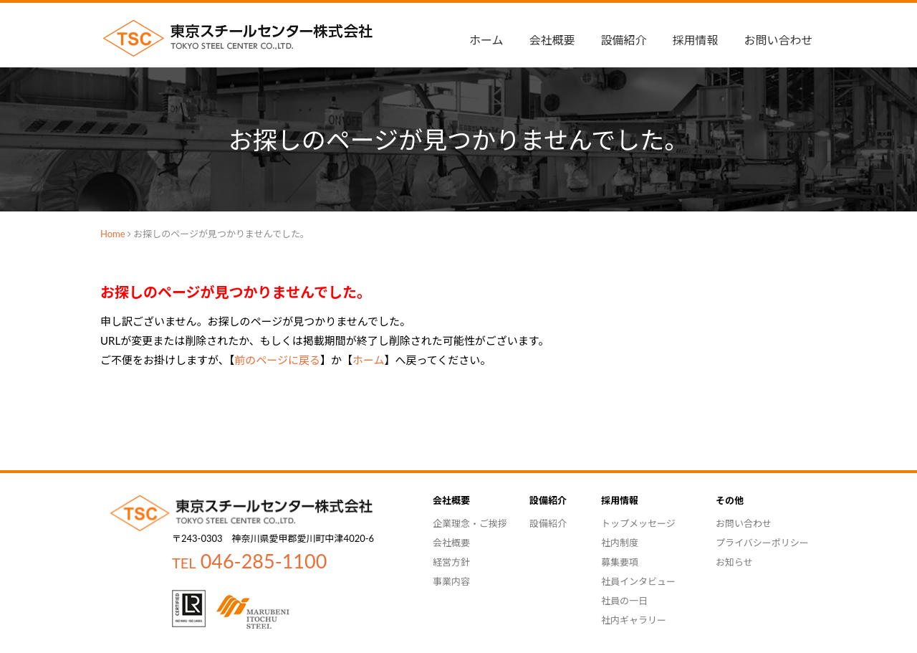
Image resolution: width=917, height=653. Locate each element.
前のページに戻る (277, 359)
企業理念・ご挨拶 (470, 523)
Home (112, 233)
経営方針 (451, 562)
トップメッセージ (638, 523)
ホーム (486, 40)
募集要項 (619, 562)
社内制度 (619, 542)
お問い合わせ (778, 40)
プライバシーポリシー (762, 542)
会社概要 (451, 542)
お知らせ (734, 562)
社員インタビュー (638, 581)
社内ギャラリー (633, 620)
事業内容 (451, 581)
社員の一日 (624, 600)
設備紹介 (624, 40)
